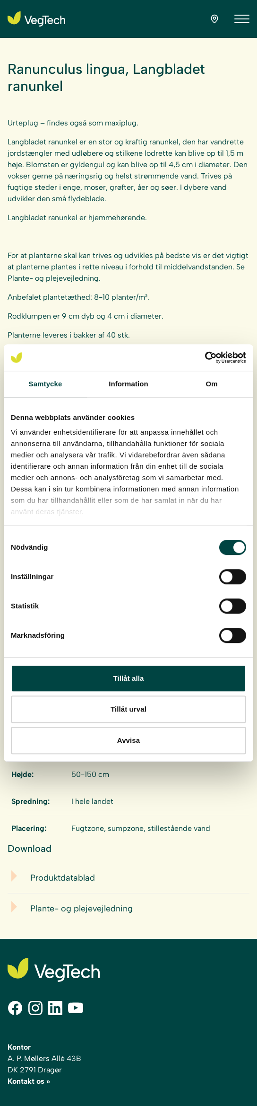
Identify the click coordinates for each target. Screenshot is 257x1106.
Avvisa (128, 740)
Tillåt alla (128, 678)
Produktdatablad (62, 878)
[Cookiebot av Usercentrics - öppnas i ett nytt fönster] (204, 357)
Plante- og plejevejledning (81, 908)
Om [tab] (211, 384)
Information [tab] (128, 384)
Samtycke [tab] (45, 384)
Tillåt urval (128, 709)
